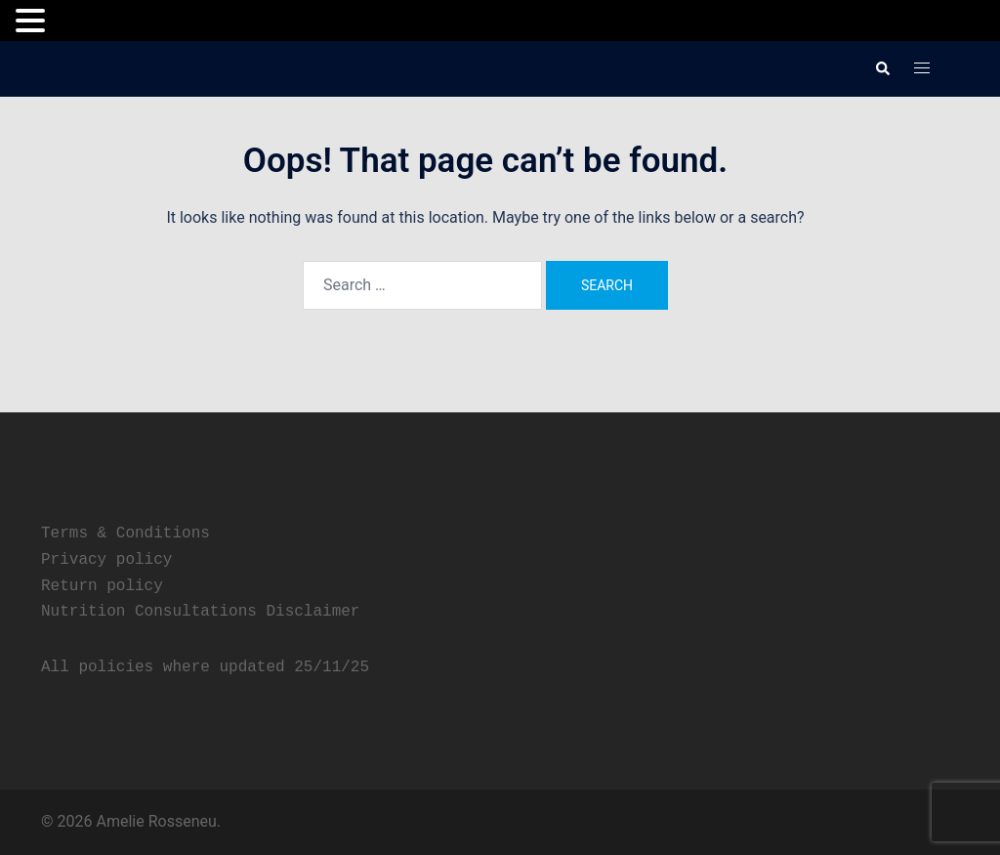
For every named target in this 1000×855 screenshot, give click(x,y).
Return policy (102, 586)
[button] (882, 68)
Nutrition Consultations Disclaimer (200, 611)
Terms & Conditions (125, 533)
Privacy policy (106, 560)
